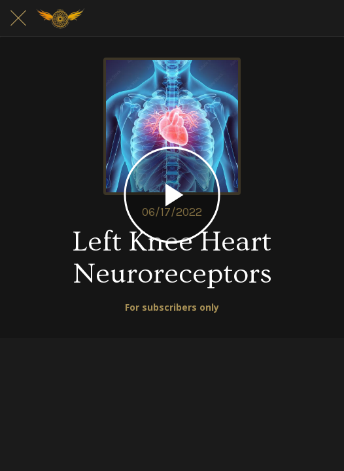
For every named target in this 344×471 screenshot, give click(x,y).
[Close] (18, 18)
